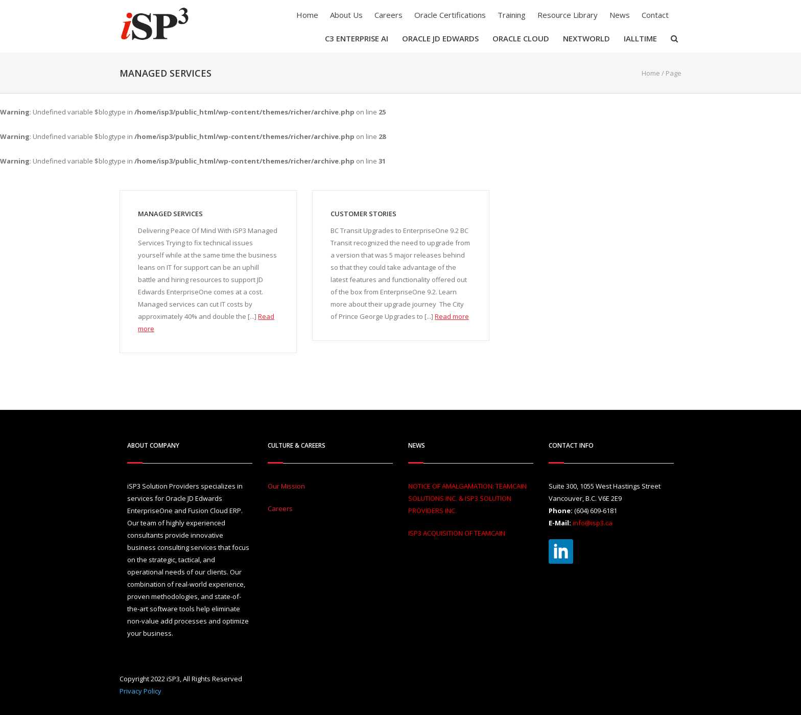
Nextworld (586, 38)
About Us (346, 15)
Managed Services (170, 213)
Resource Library (567, 15)
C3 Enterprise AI (356, 38)
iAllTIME (640, 38)
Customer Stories (363, 213)
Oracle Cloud (520, 38)
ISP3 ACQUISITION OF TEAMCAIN (456, 533)
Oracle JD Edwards (440, 38)
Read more (452, 316)
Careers (388, 15)
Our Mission (286, 486)
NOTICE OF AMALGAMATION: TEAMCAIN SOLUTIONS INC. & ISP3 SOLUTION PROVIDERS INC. (467, 498)
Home (307, 15)
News (619, 15)
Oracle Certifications (450, 15)
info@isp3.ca (592, 522)
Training (512, 15)
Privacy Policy (140, 691)
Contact (655, 15)
